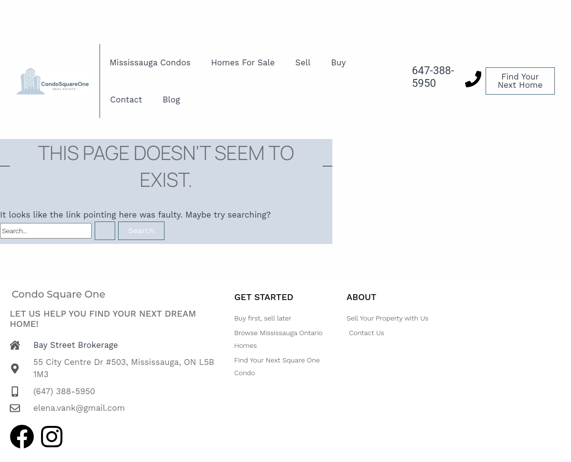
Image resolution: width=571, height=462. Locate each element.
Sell (302, 62)
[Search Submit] (105, 230)
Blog (171, 99)
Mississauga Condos (150, 62)
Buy (338, 62)
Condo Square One (58, 294)
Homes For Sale (243, 62)
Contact (126, 99)
